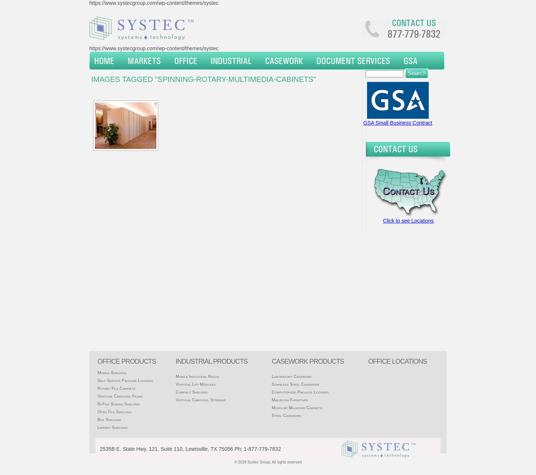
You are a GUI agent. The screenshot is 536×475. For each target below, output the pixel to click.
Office (185, 60)
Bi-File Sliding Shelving (119, 404)
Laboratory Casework (292, 376)
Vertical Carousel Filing (120, 396)
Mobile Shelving (112, 372)
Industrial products (212, 361)
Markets (144, 60)
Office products (127, 361)
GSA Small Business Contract (397, 123)
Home (104, 60)
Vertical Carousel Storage (201, 400)
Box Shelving (109, 419)
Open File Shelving (115, 411)
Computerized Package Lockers (300, 392)
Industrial (231, 60)
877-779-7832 (413, 34)
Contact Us (396, 148)
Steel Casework (286, 415)
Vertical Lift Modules (196, 384)
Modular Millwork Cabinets (297, 407)
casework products (308, 361)
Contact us (414, 22)
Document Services (353, 60)
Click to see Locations (408, 221)
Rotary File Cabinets (116, 388)
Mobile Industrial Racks (197, 376)
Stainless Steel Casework (295, 384)
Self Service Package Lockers (125, 380)
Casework (284, 60)
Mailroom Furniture (290, 400)
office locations (397, 361)
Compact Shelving (192, 392)
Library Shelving (113, 427)
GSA (410, 60)
